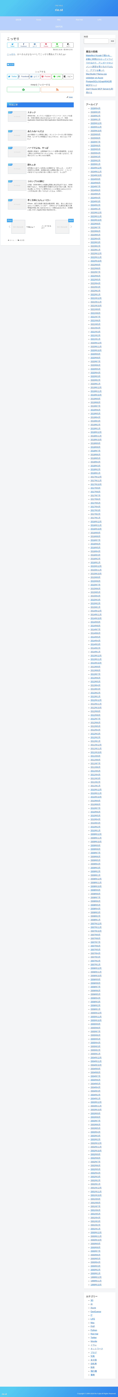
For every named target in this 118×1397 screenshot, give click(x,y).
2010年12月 (96, 789)
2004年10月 (96, 1065)
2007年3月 (95, 957)
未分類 (11, 64)
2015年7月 (95, 585)
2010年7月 (95, 808)
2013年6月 (95, 678)
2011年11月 (96, 748)
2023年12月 (96, 212)
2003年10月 (96, 1110)
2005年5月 (95, 1039)
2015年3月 (95, 600)
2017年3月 (95, 510)
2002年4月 (95, 1173)
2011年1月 (95, 786)
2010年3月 (95, 823)
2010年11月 (96, 793)
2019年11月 (96, 391)
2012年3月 (95, 734)
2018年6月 (95, 454)
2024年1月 (95, 209)
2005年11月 (96, 1017)
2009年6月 (95, 856)
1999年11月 (96, 1281)
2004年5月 (95, 1084)
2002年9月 (95, 1154)
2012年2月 (95, 737)
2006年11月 (96, 972)
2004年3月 (95, 1091)
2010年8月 (95, 804)
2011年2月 (95, 782)
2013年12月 (96, 655)
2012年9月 (95, 711)
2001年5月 (95, 1214)
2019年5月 (95, 413)
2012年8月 (95, 715)
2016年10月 (96, 529)
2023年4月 (95, 239)
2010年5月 (95, 815)
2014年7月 (95, 629)
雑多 (93, 1367)
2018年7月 (95, 451)
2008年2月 (95, 916)
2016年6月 (95, 544)
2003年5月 (95, 1128)
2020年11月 (96, 346)
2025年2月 (95, 160)
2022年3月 (95, 287)
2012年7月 (95, 719)
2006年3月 (95, 1002)
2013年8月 (95, 670)
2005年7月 (95, 1031)
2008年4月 (95, 909)
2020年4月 (95, 373)
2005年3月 (95, 1046)
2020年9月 (95, 354)
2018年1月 (95, 473)
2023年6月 (95, 231)
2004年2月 (95, 1095)
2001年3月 (95, 1221)
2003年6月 (95, 1124)
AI (92, 1304)
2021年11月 (96, 302)
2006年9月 (95, 979)
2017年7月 (95, 495)
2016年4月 (95, 551)
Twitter (94, 1337)
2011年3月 (95, 778)
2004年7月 (95, 1076)
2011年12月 (96, 745)
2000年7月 (95, 1251)
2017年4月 (95, 507)
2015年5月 (95, 592)
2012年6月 (95, 722)
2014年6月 (95, 633)
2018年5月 (95, 458)
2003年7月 (95, 1121)
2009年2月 (95, 871)
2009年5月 (95, 860)
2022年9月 (95, 265)
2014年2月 (95, 648)
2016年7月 (95, 540)
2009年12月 (96, 834)
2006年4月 (95, 998)
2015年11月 (96, 570)
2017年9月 (95, 488)
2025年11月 (96, 127)
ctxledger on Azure (94, 78)
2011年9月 (95, 756)
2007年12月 (96, 923)
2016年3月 (95, 555)
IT (91, 1315)
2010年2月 (95, 827)
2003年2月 (95, 1139)
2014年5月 (95, 637)
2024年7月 (95, 186)
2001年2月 (95, 1225)
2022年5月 (95, 279)
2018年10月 (96, 440)
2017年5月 (95, 503)
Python (94, 1330)
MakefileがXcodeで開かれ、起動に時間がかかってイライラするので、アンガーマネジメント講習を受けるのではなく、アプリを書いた (99, 63)
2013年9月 (95, 667)
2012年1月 (95, 741)
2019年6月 (95, 410)
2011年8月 (95, 760)
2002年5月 (95, 1169)
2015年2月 (95, 603)
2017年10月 (96, 484)
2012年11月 (96, 704)
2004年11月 (96, 1061)
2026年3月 (95, 112)
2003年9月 (95, 1113)
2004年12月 (96, 1057)
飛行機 (94, 1371)
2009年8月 (95, 849)
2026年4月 (95, 108)
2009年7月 (95, 853)
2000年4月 (95, 1262)
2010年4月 (95, 819)
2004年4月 (95, 1087)
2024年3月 (95, 201)
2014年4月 (95, 641)
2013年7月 (95, 674)
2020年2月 (95, 380)
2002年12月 (96, 1143)
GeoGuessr (96, 1311)
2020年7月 (95, 361)
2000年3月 (95, 1266)
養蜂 (93, 1375)
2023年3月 (95, 242)
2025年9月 (95, 134)
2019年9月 (95, 399)
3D (92, 1300)
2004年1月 (95, 1098)
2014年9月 (95, 622)
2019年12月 (96, 387)
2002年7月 (95, 1162)
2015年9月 (95, 577)
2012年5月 (95, 726)
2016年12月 (96, 521)
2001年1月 (95, 1229)
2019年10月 (96, 395)
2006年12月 (96, 968)
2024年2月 (95, 205)
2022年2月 (95, 291)
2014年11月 (96, 614)
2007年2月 (95, 961)
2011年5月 (95, 771)
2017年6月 (95, 499)
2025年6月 (95, 145)
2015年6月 (95, 588)
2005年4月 (95, 1043)
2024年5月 (95, 194)
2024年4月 (95, 198)
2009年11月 (96, 838)
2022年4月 (95, 283)
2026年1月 (95, 119)
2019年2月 (95, 425)
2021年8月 (95, 313)
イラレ (94, 1345)
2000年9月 (95, 1244)
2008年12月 (96, 879)
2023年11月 (96, 216)
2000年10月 (96, 1240)
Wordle (94, 1341)
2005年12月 (96, 1013)
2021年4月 (95, 328)
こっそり (11, 54)
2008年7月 (95, 897)
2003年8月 (95, 1117)
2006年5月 (95, 994)
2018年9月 (95, 443)
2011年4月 (95, 775)
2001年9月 (95, 1199)
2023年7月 (95, 227)
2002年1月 (95, 1184)
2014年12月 (96, 611)
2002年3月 (95, 1177)
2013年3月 (95, 689)
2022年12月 (96, 253)
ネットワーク (97, 1349)
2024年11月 (96, 172)
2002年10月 (96, 1151)
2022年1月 (95, 294)
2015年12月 (96, 566)
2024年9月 (95, 179)
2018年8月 (95, 447)
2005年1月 (95, 1054)
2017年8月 (95, 492)
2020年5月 (95, 369)
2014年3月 (95, 644)
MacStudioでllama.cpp (96, 74)
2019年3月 (95, 421)
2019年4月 (95, 417)
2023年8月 (95, 224)
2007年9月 (95, 935)
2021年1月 (95, 339)
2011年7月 (95, 763)
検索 (86, 37)
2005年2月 (95, 1050)
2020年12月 (96, 343)
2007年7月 (95, 942)
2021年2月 (95, 335)
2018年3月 (95, 466)
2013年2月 (95, 693)
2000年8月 (95, 1247)
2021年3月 (95, 332)
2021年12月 (96, 298)
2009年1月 (95, 875)
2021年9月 (95, 309)
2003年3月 (95, 1136)
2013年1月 (95, 696)
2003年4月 (95, 1132)
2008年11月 (96, 882)
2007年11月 (96, 927)
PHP (93, 1326)
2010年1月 (95, 830)
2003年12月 (96, 1102)
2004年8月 (95, 1072)
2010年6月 (95, 812)
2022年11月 (96, 257)
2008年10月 (96, 886)
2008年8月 (95, 894)
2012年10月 (96, 708)
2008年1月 (95, 920)
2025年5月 (95, 149)
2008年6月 (95, 901)
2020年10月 (96, 350)
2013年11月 (96, 659)
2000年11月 (96, 1236)
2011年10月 (96, 752)
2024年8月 (95, 183)
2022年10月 (96, 261)
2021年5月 (95, 324)
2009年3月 (95, 868)
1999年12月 (96, 1277)
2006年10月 (96, 976)
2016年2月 (95, 559)
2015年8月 (95, 581)
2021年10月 (96, 306)
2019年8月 (95, 402)
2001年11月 (96, 1191)
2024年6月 (95, 190)
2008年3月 (95, 912)
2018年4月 (95, 462)
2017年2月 (95, 514)
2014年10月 (96, 618)
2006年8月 (95, 983)
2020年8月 (95, 358)
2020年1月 (95, 384)
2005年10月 (96, 1020)
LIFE (93, 1319)
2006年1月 (95, 1009)
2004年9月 (95, 1069)
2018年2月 (95, 469)
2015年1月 (95, 607)
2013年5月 (95, 681)
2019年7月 (95, 406)
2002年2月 (95, 1180)
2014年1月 (95, 652)
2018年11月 (96, 436)
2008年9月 (95, 890)
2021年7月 (95, 317)
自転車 (94, 1364)
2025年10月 (96, 131)
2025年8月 (95, 138)
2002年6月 (95, 1165)
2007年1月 (95, 964)
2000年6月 (95, 1255)
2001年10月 (96, 1195)
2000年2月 (95, 1270)
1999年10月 (96, 1285)
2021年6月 (95, 320)
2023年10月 (96, 220)
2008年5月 (95, 905)
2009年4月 (95, 864)
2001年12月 (96, 1188)
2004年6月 (95, 1080)
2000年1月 (95, 1273)
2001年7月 (95, 1206)
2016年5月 (95, 547)
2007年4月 (95, 953)
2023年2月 (95, 246)
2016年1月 (95, 562)
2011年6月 (95, 767)
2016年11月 (96, 525)
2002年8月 (95, 1158)
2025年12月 (96, 123)
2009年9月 (95, 845)
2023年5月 (95, 235)
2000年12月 (96, 1232)
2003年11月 (96, 1106)
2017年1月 (95, 518)
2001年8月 (95, 1203)
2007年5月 (95, 949)
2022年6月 (95, 276)
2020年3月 (95, 376)
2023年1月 (95, 250)
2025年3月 (95, 157)
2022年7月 (95, 272)
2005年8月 (95, 1028)
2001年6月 (95, 1210)
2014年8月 (95, 626)
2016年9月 (95, 533)
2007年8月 (95, 938)
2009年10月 (96, 842)
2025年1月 (95, 164)
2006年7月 (95, 987)
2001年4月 (95, 1218)
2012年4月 (95, 730)
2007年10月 (96, 931)
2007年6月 (95, 946)
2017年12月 (96, 477)
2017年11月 (96, 480)
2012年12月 (96, 700)
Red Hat (94, 1334)
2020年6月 (95, 365)
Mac (92, 1323)
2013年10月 (96, 663)
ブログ (94, 1352)
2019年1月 (95, 428)
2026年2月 (95, 116)
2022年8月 (95, 268)
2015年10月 (96, 574)
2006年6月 (95, 990)
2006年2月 (95, 1005)
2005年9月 (95, 1024)
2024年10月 (96, 175)
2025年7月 (95, 142)
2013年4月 (95, 685)
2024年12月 (96, 168)
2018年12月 (96, 432)
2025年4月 (95, 153)
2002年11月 (96, 1147)
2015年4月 (95, 596)
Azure (93, 1308)
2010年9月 (95, 801)
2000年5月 (95, 1258)
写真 (93, 1356)
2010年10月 (96, 797)
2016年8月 (95, 536)
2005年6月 (95, 1035)
